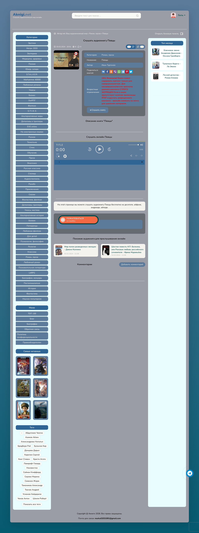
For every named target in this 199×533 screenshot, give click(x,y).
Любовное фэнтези (32, 231)
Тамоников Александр (32, 485)
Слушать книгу (97, 110)
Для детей (32, 236)
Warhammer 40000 (32, 79)
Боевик (32, 220)
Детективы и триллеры (32, 121)
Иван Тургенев (108, 65)
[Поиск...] (106, 15)
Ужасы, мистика (32, 210)
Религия (32, 246)
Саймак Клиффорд (32, 472)
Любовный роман (32, 262)
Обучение (32, 152)
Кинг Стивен (24, 459)
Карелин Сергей (32, 454)
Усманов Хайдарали (32, 494)
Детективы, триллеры (32, 205)
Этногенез (32, 163)
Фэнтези (32, 105)
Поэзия (32, 64)
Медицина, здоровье (32, 58)
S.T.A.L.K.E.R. (32, 74)
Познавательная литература (32, 267)
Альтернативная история (32, 215)
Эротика (32, 43)
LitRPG (32, 272)
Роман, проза (32, 257)
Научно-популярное (32, 299)
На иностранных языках (32, 131)
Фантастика (31, 293)
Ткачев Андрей (32, 489)
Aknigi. (27, 15)
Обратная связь (32, 329)
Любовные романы (32, 85)
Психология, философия (32, 241)
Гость (178, 15)
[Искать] (137, 15)
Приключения (32, 189)
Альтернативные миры (32, 116)
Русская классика (32, 168)
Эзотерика (32, 53)
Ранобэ (32, 184)
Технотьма (32, 142)
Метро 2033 (31, 48)
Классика (32, 252)
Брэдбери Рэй (24, 446)
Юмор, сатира (32, 69)
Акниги (92, 513)
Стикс (32, 147)
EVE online (32, 126)
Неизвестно (32, 468)
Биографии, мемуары (32, 278)
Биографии (32, 324)
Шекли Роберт (39, 498)
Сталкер (32, 173)
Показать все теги (32, 504)
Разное (32, 137)
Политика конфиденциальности (27, 336)
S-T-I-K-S (32, 111)
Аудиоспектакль (32, 178)
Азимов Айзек (32, 437)
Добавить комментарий (132, 264)
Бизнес (32, 95)
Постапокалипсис (32, 283)
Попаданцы (32, 225)
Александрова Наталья (32, 441)
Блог (32, 318)
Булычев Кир (40, 446)
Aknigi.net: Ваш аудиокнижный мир (72, 33)
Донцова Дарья (31, 450)
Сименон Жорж (32, 481)
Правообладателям (32, 342)
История (32, 288)
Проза (32, 158)
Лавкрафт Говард (32, 463)
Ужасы (32, 90)
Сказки (32, 194)
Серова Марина (32, 476)
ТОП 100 (32, 313)
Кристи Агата (39, 459)
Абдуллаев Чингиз (34, 433)
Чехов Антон (23, 498)
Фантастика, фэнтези (32, 199)
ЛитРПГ (32, 100)
